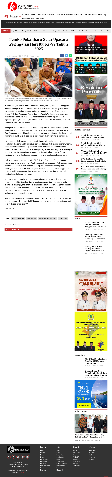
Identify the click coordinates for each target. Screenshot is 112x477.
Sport (58, 450)
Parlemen (76, 455)
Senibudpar (60, 457)
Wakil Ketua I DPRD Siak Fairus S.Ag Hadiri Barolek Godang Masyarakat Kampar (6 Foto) (89, 437)
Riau (101, 22)
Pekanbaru (9, 22)
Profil (58, 459)
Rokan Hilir (41, 22)
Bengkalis (34, 22)
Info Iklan (92, 453)
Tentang (91, 455)
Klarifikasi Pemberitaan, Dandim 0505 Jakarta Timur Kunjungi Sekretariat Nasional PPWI (96, 363)
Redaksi (91, 459)
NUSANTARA (35, 18)
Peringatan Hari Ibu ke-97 (47, 218)
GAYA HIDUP (87, 15)
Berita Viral (76, 466)
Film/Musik (76, 453)
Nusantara (76, 463)
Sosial (58, 453)
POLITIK (26, 15)
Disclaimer (92, 450)
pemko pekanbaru (18, 218)
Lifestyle (43, 470)
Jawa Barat (61, 26)
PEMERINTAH (78, 15)
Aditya (21, 472)
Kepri (105, 22)
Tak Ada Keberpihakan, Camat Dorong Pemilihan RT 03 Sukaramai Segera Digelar (94, 153)
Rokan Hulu (50, 22)
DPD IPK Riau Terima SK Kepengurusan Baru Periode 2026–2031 (93, 161)
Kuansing (78, 22)
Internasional (61, 466)
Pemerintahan (34, 56)
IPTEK (44, 15)
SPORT (94, 15)
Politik (42, 450)
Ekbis (42, 455)
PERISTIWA (69, 15)
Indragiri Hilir (69, 22)
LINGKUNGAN (60, 15)
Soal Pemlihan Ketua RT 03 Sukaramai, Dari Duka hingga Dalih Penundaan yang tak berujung (91, 70)
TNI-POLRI (76, 457)
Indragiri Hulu (59, 22)
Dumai (97, 22)
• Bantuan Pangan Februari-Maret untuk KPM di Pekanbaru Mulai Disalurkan (70, 31)
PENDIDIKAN (51, 15)
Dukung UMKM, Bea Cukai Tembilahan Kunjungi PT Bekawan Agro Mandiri (95, 237)
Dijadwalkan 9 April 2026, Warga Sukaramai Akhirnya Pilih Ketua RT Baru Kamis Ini (91, 50)
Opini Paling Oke (62, 463)
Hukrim (42, 453)
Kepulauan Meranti (88, 22)
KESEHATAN (26, 18)
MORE (42, 18)
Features (59, 468)
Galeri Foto (77, 440)
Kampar (19, 22)
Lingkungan (44, 461)
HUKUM (33, 15)
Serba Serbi (76, 459)
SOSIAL (100, 15)
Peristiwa (43, 463)
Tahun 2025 (63, 218)
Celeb (42, 468)
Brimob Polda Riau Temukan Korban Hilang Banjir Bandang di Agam (96, 373)
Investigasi (76, 461)
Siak (15, 22)
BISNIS (39, 15)
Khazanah (60, 470)
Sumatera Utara (52, 26)
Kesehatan (60, 455)
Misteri (75, 450)
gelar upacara (31, 218)
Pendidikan (44, 459)
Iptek (42, 457)
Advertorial (60, 461)
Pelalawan (26, 22)
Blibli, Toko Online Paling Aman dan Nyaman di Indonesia (94, 248)
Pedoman (92, 457)
